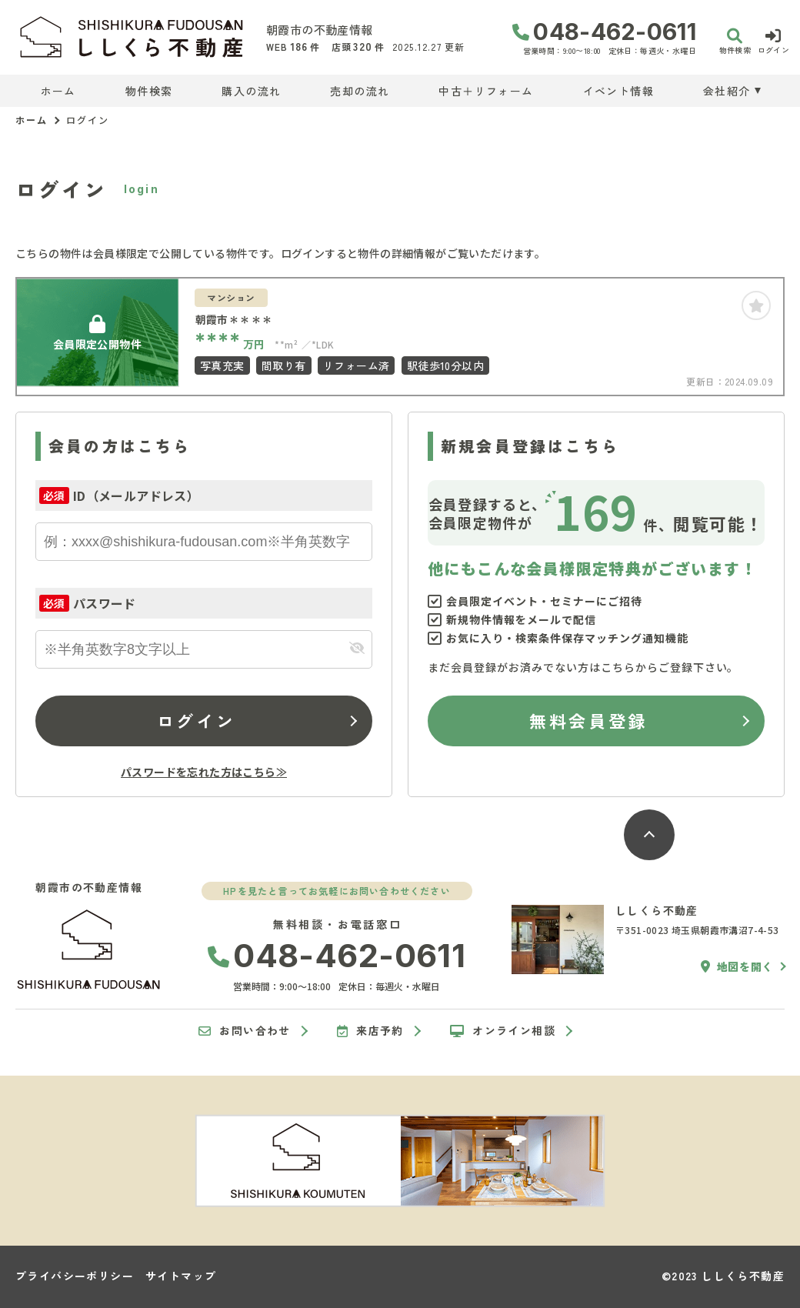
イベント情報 (618, 90)
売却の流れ (359, 90)
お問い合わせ (244, 1031)
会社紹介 (727, 90)
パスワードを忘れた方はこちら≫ (204, 771)
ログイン (196, 720)
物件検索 (149, 90)
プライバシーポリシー (74, 1275)
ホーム (58, 90)
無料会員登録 (588, 720)
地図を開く (737, 966)
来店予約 (370, 1031)
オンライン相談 (502, 1031)
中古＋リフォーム (485, 90)
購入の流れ (251, 90)
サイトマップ (180, 1275)
